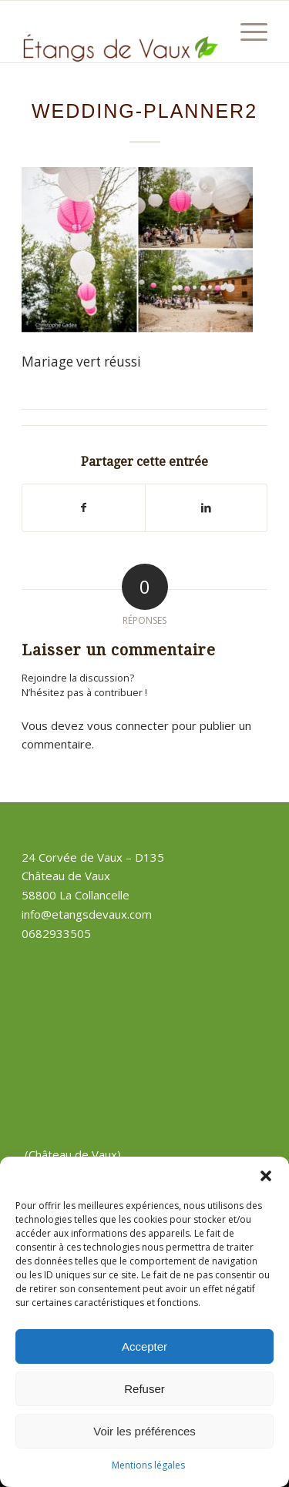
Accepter (144, 1346)
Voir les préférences (144, 1431)
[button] (266, 1176)
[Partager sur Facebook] (83, 507)
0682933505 (56, 933)
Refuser (144, 1388)
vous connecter (128, 725)
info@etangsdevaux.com (87, 914)
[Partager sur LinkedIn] (206, 507)
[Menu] (246, 31)
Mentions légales (148, 1465)
